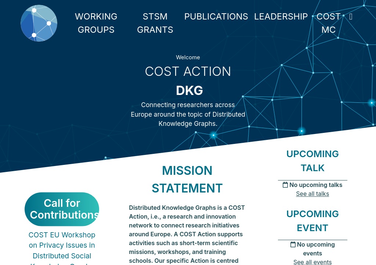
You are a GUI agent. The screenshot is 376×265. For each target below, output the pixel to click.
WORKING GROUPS (96, 23)
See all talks (312, 193)
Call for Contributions (64, 209)
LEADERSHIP (281, 16)
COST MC (329, 23)
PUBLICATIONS (216, 16)
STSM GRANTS (155, 23)
